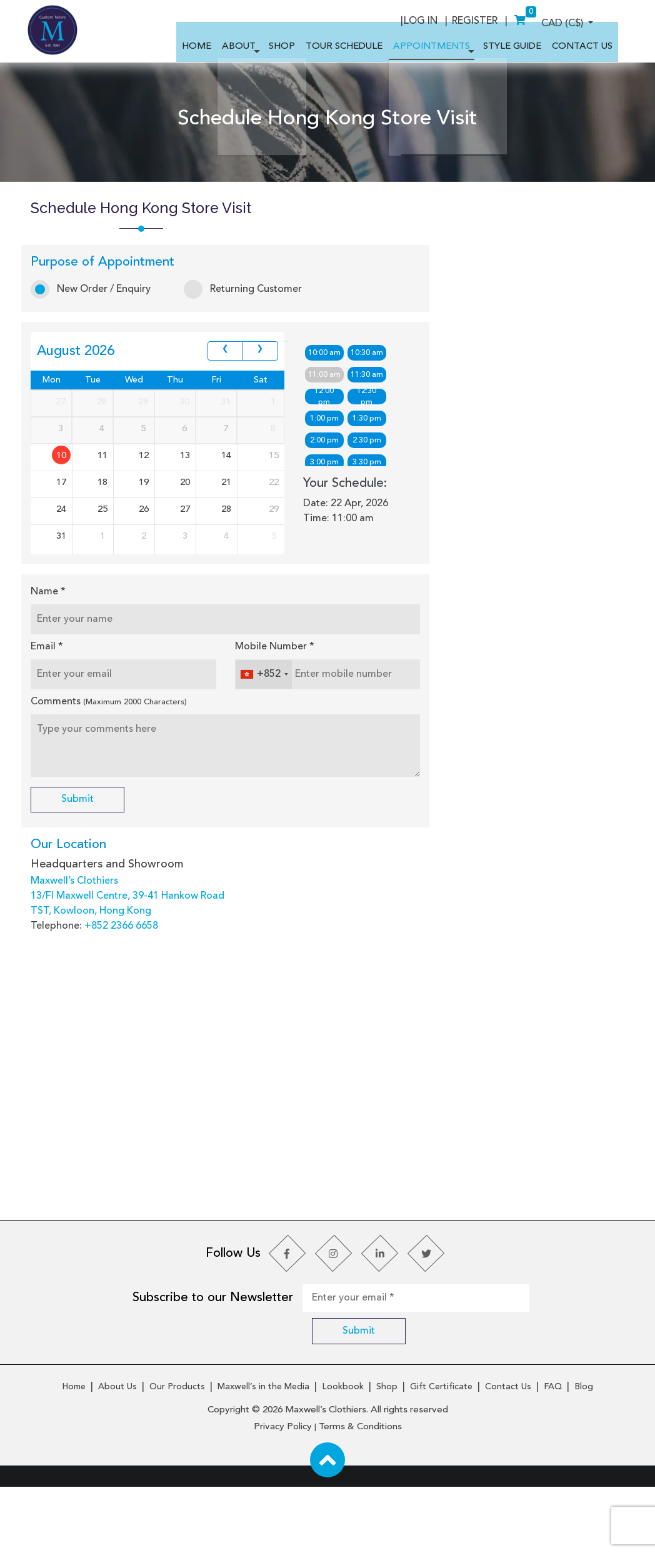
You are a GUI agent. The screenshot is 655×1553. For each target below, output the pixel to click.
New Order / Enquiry (97, 342)
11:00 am (326, 419)
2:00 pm (326, 485)
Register (565, 18)
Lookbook (343, 1456)
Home (74, 1456)
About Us (117, 1456)
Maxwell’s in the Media (263, 1456)
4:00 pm (326, 528)
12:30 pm (371, 441)
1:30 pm (371, 463)
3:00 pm (326, 507)
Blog (583, 1456)
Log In (507, 18)
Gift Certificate (441, 1456)
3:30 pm (371, 507)
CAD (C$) (441, 18)
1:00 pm (326, 463)
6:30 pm (371, 572)
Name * (54, 681)
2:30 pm (371, 485)
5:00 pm (326, 550)
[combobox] (266, 763)
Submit (84, 889)
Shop (387, 1456)
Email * (53, 736)
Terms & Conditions (360, 1493)
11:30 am (371, 419)
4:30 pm (371, 528)
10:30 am (371, 397)
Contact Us (508, 1456)
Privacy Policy (283, 1493)
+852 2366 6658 (127, 1017)
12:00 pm (326, 441)
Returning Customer (249, 342)
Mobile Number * (276, 736)
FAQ (553, 1456)
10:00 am (326, 397)
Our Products (177, 1456)
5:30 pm (371, 550)
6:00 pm (326, 572)
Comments (115, 791)
